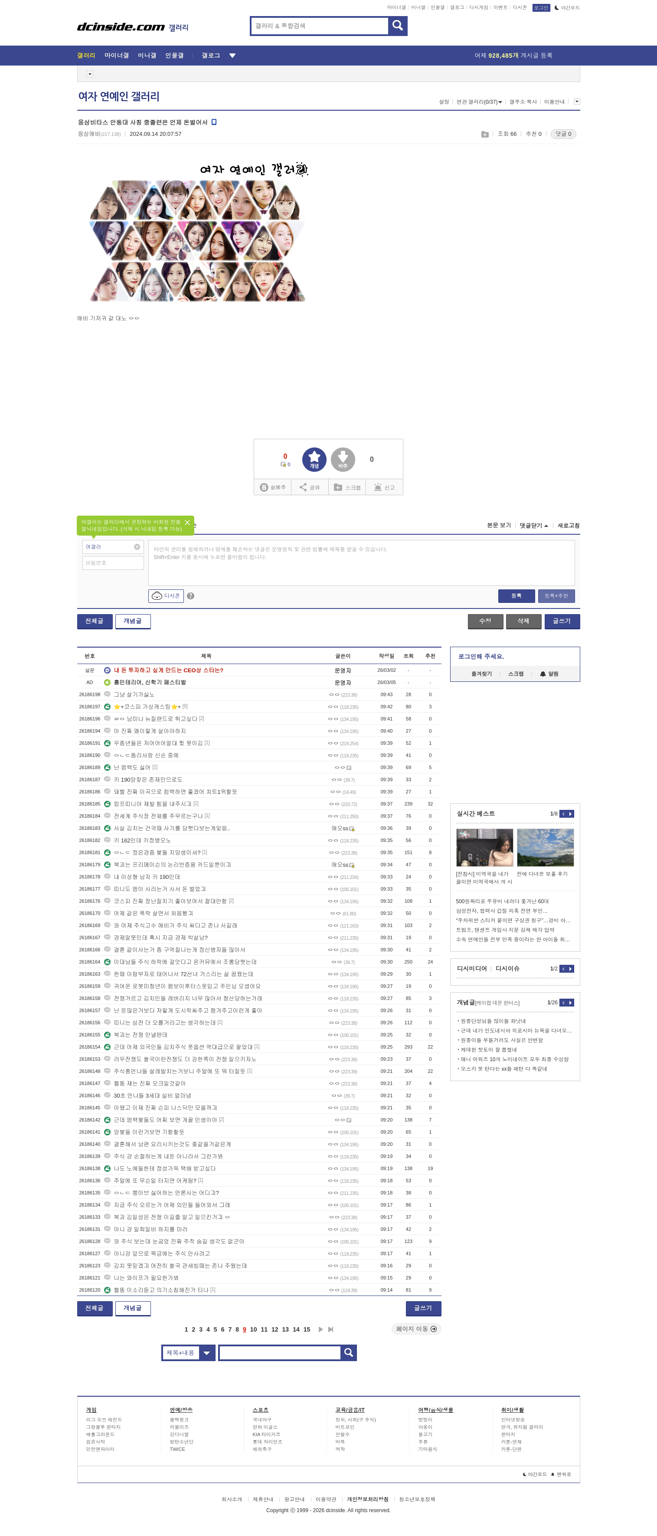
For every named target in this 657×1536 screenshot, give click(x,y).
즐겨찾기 (481, 674)
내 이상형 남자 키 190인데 (142, 877)
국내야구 (262, 1419)
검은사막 (95, 1441)
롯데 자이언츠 (268, 1441)
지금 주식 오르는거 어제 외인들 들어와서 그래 (167, 1205)
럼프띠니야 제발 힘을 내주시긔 (148, 804)
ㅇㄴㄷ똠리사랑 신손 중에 (141, 755)
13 (285, 1329)
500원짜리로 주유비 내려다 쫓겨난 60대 (502, 901)
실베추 (272, 488)
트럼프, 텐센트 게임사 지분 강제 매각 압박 (505, 930)
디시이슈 (508, 968)
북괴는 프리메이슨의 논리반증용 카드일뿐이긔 (167, 865)
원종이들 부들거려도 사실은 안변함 (502, 1040)
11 (264, 1329)
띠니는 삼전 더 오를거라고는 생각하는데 (160, 1023)
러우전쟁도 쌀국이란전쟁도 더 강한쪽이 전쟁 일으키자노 (180, 1059)
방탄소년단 (182, 1441)
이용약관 (326, 1500)
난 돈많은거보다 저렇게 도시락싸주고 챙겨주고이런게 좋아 (183, 1010)
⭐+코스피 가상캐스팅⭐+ (142, 707)
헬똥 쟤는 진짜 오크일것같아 (145, 1083)
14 (296, 1329)
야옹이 (425, 1427)
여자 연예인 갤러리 (119, 97)
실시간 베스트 (476, 813)
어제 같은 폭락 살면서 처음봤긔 (148, 913)
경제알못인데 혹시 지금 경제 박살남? (156, 937)
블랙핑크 (179, 1419)
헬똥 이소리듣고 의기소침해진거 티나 (156, 1290)
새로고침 (569, 526)
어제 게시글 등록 (514, 55)
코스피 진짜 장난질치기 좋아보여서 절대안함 (165, 901)
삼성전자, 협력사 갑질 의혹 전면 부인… (502, 911)
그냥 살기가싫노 (129, 694)
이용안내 (554, 102)
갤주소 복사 (523, 102)
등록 (516, 596)
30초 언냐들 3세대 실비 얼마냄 (147, 1095)
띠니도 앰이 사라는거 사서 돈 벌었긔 (155, 889)
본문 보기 (499, 525)
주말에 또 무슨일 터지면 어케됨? (150, 1180)
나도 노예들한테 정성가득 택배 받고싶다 (160, 1168)
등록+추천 (556, 596)
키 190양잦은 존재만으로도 (143, 779)
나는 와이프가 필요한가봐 (141, 1278)
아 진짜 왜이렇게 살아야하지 (145, 731)
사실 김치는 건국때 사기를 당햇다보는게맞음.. (167, 828)
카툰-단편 (511, 1449)
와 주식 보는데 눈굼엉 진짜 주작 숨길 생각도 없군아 (174, 1241)
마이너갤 (396, 7)
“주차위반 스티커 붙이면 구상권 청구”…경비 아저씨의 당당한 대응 (515, 921)
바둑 (340, 1441)
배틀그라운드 (100, 1434)
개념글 (133, 621)
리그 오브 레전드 (104, 1419)
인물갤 (438, 7)
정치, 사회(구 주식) (356, 1419)
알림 (549, 674)
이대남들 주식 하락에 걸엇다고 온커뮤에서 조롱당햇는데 (180, 962)
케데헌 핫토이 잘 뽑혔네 (489, 1050)
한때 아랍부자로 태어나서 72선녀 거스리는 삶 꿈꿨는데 (178, 974)
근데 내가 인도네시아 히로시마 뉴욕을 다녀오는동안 (517, 1031)
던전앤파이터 (100, 1449)
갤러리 (86, 55)
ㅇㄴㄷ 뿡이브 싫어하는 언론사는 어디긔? (161, 1193)
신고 (384, 487)
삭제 (523, 621)
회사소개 (232, 1500)
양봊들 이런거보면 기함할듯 (144, 1132)
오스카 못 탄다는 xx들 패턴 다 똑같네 (504, 1069)
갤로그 (457, 7)
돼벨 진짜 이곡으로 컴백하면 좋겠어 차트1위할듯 (170, 792)
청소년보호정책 (417, 1500)
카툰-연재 (511, 1441)
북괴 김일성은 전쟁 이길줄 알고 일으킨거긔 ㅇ (167, 1217)
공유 (310, 487)
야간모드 (567, 7)
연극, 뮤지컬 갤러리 (522, 1427)
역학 (340, 1449)
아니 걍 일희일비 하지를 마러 (145, 1229)
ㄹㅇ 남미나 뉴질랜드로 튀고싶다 (150, 719)
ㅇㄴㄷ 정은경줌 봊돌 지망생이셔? (152, 852)
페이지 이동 (416, 1328)
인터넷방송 (513, 1419)
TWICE (177, 1449)
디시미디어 (472, 968)
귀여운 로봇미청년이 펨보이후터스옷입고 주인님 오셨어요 (182, 986)
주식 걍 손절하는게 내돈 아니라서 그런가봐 (163, 1156)
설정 (444, 102)
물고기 (425, 1434)
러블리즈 (179, 1427)
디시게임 (478, 7)
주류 (423, 1441)
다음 (321, 1329)
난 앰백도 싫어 (127, 767)
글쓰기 (562, 621)
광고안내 (294, 1500)
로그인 (541, 7)
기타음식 (428, 1449)
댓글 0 (564, 134)
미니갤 (418, 7)
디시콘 (520, 7)
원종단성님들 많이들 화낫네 (493, 1021)
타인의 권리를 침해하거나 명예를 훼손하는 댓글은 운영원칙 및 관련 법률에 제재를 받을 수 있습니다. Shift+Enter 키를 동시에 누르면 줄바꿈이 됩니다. (271, 553)
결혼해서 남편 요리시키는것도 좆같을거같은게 (167, 1144)
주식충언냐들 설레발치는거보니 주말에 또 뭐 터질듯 (174, 1071)
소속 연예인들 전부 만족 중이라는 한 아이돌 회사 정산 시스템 (515, 940)
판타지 (508, 1434)
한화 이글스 (265, 1427)
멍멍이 (425, 1419)
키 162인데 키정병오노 (137, 840)
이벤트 (501, 7)
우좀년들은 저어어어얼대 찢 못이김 (153, 743)
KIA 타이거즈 (267, 1434)
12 (274, 1329)
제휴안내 (263, 1500)
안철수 (343, 1434)
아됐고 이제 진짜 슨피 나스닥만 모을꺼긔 (160, 1108)
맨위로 (561, 1474)
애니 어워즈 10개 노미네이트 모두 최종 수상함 (515, 1059)
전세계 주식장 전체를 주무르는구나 (153, 816)
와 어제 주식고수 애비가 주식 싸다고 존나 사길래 (170, 925)
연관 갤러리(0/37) (480, 102)
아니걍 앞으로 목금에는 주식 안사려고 (157, 1253)
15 (307, 1329)
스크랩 (484, 134)
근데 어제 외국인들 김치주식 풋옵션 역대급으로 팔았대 (178, 1047)
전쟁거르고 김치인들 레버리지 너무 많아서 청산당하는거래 (183, 998)
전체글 (94, 621)
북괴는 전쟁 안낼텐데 (135, 1035)
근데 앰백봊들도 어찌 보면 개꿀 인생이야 (160, 1120)
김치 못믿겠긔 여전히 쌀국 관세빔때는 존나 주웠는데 (175, 1266)
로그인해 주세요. (481, 656)
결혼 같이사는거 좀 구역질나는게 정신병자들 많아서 (174, 950)
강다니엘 (179, 1434)
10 (253, 1329)
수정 (485, 621)
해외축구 (262, 1449)
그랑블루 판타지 (103, 1427)
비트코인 (345, 1427)
